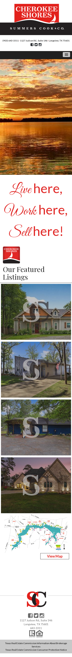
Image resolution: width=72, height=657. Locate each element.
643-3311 (36, 628)
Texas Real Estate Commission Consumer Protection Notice (36, 649)
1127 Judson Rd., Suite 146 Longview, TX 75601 (45, 40)
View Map (55, 556)
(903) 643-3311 (10, 40)
